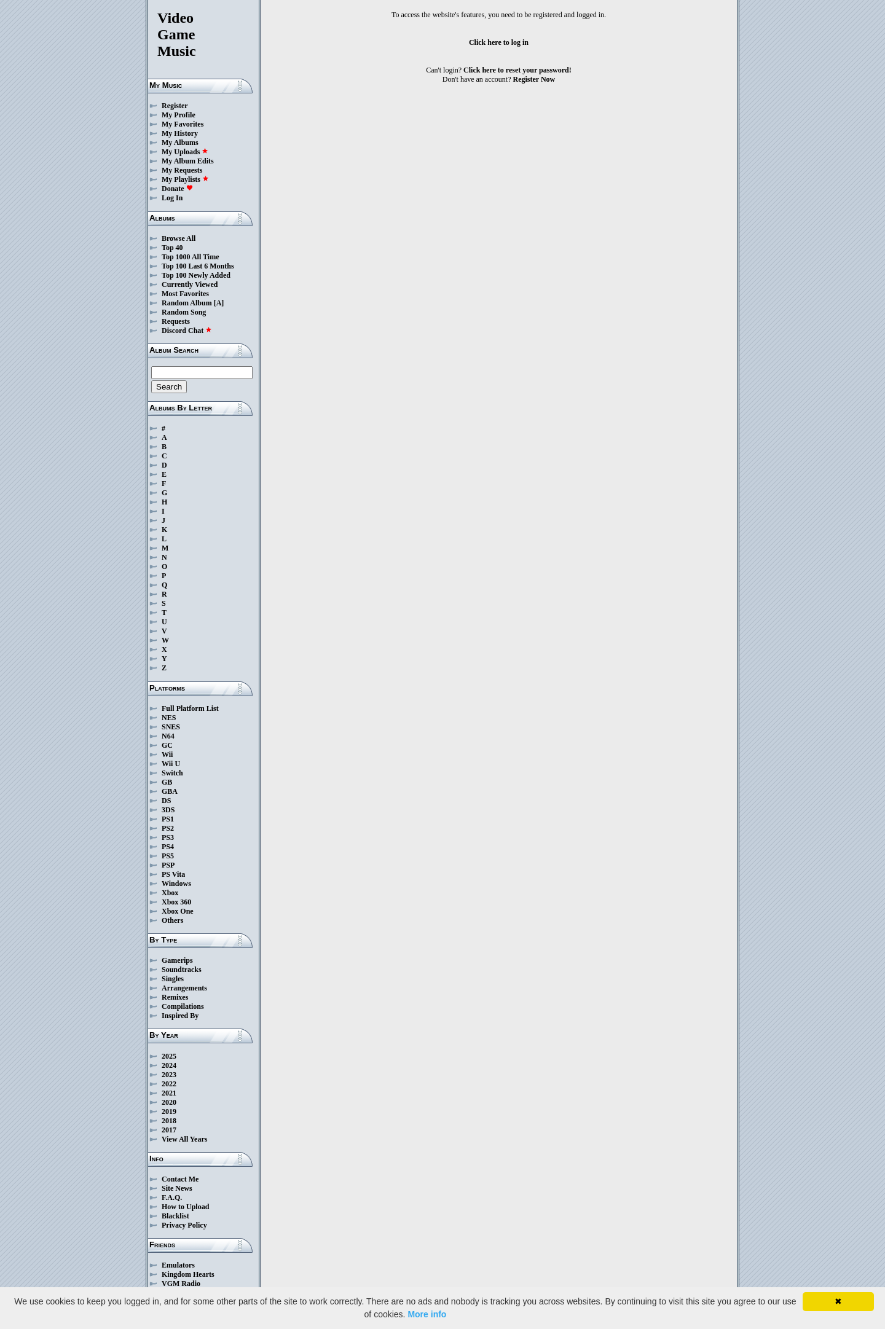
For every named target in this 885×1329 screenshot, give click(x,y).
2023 (169, 1074)
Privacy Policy (184, 1225)
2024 (169, 1065)
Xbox (170, 892)
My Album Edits (188, 161)
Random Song (184, 312)
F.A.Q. (172, 1197)
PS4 (168, 846)
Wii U (171, 763)
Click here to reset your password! (517, 70)
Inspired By (180, 1015)
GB (167, 782)
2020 (169, 1102)
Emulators (178, 1265)
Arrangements (184, 988)
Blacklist (175, 1216)
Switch (172, 773)
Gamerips (177, 960)
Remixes (175, 997)
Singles (173, 978)
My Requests (182, 170)
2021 (169, 1093)
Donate (177, 188)
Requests (176, 321)
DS (166, 800)
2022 (169, 1084)
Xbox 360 (176, 902)
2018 (169, 1120)
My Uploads (185, 151)
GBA (170, 791)
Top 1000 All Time (190, 257)
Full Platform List (190, 708)
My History (180, 133)
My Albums (180, 142)
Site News (177, 1188)
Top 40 (172, 247)
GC (167, 745)
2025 (169, 1056)
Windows (176, 883)
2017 (169, 1130)
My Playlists (185, 179)
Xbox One (178, 911)
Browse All (178, 238)
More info (426, 1314)
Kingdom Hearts (188, 1274)
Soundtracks (182, 969)
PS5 (168, 856)
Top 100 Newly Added (196, 275)
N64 (168, 736)
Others (172, 920)
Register (175, 105)
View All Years (184, 1139)
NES (169, 717)
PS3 (168, 837)
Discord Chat (187, 330)
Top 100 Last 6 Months (198, 266)
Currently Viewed (190, 284)
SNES (171, 727)
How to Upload (185, 1206)
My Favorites (182, 124)
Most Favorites (185, 293)
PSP (168, 865)
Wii (167, 754)
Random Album (187, 303)
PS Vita (173, 874)
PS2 (168, 828)
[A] (219, 303)
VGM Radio (181, 1283)
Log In (172, 198)
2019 (169, 1111)
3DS (168, 810)
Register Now (534, 79)
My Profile (178, 115)
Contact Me (180, 1179)
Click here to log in (499, 42)
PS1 (168, 819)
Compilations (183, 1006)
